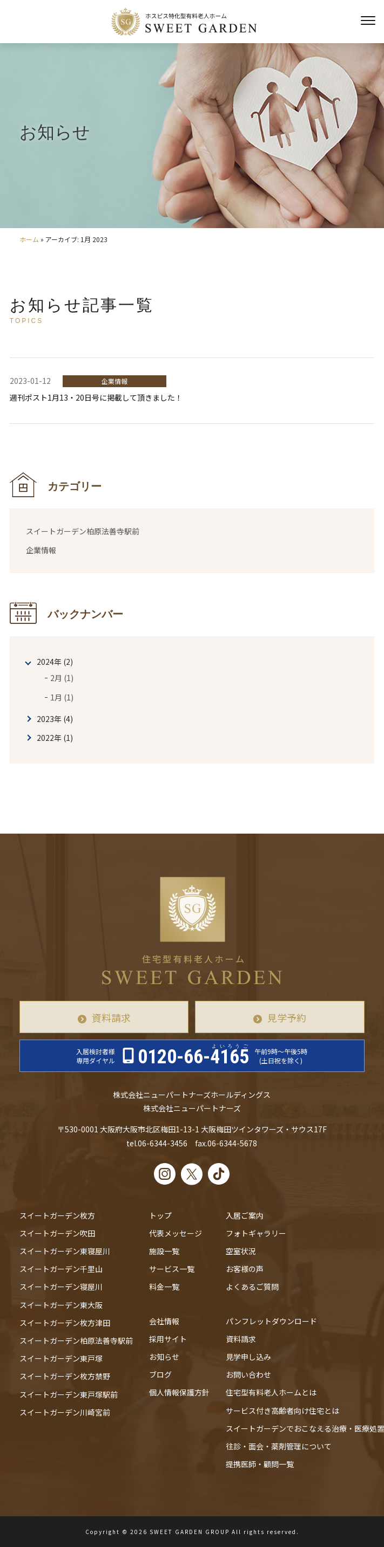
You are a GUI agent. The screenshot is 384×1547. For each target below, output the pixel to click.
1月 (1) (61, 697)
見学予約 (286, 1017)
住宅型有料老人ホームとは (271, 1392)
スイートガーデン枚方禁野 (64, 1376)
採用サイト (168, 1338)
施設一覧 (164, 1251)
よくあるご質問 (252, 1286)
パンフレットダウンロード (271, 1321)
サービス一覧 (171, 1268)
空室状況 (241, 1251)
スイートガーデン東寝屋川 (64, 1251)
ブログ (160, 1374)
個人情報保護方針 (179, 1392)
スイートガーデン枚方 (57, 1215)
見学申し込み (248, 1356)
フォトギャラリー (256, 1233)
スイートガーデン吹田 (57, 1233)
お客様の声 (245, 1268)
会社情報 (164, 1321)
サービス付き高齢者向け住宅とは (282, 1410)
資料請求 (111, 1017)
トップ (160, 1215)
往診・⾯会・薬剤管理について (279, 1446)
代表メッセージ (175, 1233)
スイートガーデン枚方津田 (64, 1322)
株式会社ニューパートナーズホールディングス (192, 1094)
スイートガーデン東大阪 (61, 1305)
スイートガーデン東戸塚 (61, 1358)
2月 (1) (61, 677)
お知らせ (164, 1356)
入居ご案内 (245, 1215)
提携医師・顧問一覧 (260, 1464)
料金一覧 (164, 1286)
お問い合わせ (248, 1374)
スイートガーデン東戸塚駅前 (68, 1394)
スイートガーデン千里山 (61, 1268)
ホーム (29, 239)
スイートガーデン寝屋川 (61, 1286)
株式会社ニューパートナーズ (192, 1108)
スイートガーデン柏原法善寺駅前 (82, 531)
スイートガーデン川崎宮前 (64, 1412)
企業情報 (41, 550)
